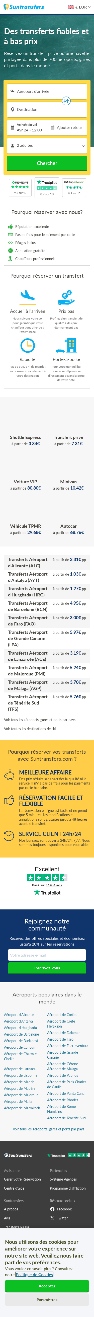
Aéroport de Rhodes (62, 1100)
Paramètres (47, 1299)
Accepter (47, 1285)
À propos (11, 1209)
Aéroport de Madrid (19, 1082)
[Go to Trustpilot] (68, 1156)
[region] (47, 1272)
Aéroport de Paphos (62, 1075)
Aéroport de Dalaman (63, 1033)
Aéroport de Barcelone (21, 1034)
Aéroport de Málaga (62, 1069)
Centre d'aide (14, 1188)
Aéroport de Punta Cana (65, 1093)
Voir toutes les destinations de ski (30, 729)
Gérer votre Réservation (22, 1179)
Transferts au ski (16, 1227)
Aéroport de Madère (19, 1088)
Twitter (59, 1218)
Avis (7, 1218)
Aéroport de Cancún (19, 1047)
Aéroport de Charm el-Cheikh (21, 1056)
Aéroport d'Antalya (18, 1021)
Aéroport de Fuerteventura (67, 1046)
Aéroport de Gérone (62, 1064)
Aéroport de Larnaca (20, 1069)
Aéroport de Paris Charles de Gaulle (66, 1084)
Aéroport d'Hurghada (20, 1028)
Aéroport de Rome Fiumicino (61, 1109)
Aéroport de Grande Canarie (62, 1054)
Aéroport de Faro (60, 1039)
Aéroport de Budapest (21, 1041)
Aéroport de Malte (18, 1101)
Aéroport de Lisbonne (20, 1075)
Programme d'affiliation (68, 1188)
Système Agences (63, 1179)
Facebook (61, 1209)
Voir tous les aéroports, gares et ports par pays (39, 720)
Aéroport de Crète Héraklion (61, 1023)
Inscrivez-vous (47, 967)
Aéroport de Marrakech (22, 1108)
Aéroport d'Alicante (19, 1015)
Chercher (47, 163)
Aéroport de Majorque (21, 1095)
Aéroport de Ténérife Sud (66, 1118)
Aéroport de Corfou (62, 1015)
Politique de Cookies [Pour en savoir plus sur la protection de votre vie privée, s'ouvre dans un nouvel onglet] (34, 1274)
